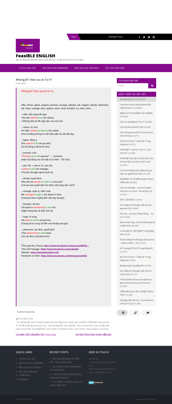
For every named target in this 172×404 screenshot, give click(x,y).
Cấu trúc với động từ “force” (132, 122)
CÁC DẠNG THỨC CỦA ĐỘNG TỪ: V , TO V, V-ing (36, 334)
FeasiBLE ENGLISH (35, 56)
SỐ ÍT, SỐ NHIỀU (127, 199)
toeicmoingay (92, 328)
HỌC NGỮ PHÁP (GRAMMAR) (55, 68)
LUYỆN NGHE (24, 375)
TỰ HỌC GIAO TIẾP (27, 68)
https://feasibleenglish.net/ (44, 252)
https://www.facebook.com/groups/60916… (66, 245)
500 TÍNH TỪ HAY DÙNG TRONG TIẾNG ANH (93, 334)
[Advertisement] (72, 17)
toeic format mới (23, 328)
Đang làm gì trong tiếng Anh (132, 265)
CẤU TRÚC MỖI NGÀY (115, 68)
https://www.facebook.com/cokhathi (60, 249)
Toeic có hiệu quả (101, 325)
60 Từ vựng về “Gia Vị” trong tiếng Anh (136, 248)
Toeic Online (51, 328)
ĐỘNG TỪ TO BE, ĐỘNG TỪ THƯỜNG (136, 113)
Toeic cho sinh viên (84, 325)
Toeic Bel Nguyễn (55, 325)
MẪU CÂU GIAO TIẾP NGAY (87, 68)
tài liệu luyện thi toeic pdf (30, 325)
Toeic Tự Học (79, 328)
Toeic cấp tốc (69, 325)
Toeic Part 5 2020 (65, 328)
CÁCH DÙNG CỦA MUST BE (131, 127)
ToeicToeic (104, 328)
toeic (44, 325)
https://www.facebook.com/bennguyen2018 (64, 256)
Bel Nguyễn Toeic (28, 322)
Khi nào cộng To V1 (59, 322)
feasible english (43, 322)
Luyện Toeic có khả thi (77, 322)
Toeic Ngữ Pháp (38, 328)
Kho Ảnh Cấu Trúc (127, 99)
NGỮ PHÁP (23, 379)
